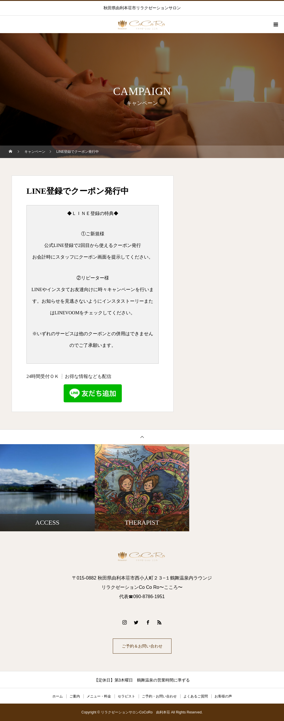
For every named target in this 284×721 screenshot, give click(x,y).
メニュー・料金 (99, 696)
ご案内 (74, 696)
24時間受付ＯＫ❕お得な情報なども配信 (74, 388)
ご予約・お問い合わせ (159, 696)
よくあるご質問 (195, 696)
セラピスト (126, 696)
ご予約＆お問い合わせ (142, 646)
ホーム (57, 696)
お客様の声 (223, 696)
